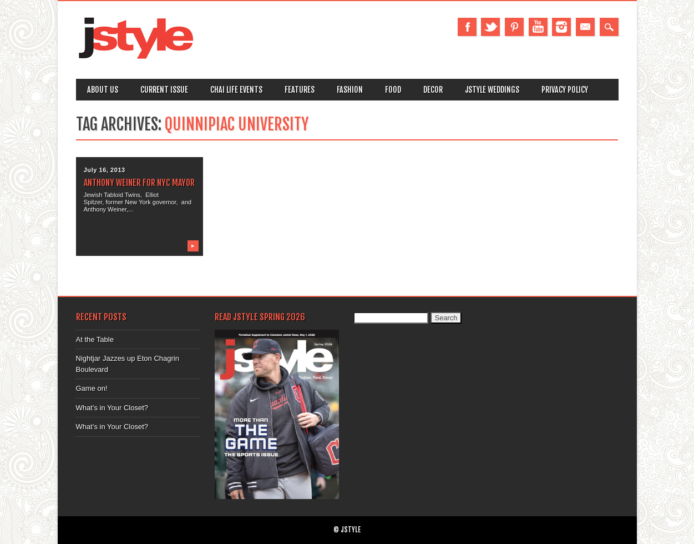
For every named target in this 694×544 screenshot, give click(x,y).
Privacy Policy (564, 89)
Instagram (561, 27)
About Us (102, 89)
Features (300, 89)
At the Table (95, 339)
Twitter (490, 27)
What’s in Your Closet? (112, 408)
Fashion (350, 89)
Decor (433, 89)
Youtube (538, 27)
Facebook (467, 27)
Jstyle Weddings (492, 89)
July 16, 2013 (104, 170)
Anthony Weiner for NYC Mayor (139, 182)
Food (393, 89)
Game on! (92, 388)
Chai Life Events (236, 89)
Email (585, 27)
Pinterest (514, 27)
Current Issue (164, 89)
